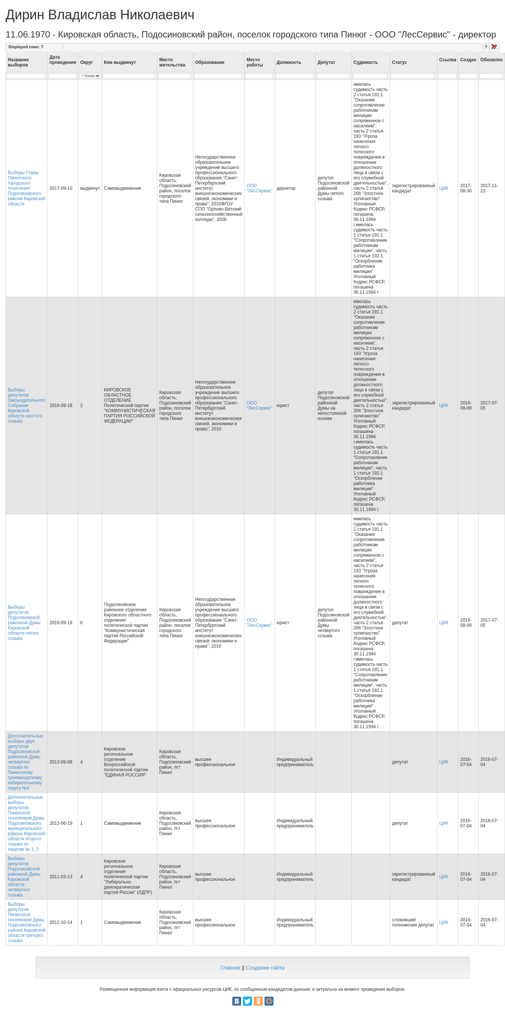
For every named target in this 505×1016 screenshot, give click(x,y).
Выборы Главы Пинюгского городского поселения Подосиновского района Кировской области (26, 188)
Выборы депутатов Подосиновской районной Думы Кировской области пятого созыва (24, 623)
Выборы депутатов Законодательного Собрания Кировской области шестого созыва (26, 405)
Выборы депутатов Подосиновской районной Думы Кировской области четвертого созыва (24, 877)
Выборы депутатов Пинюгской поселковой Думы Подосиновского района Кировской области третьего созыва (26, 922)
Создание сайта (265, 968)
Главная (230, 968)
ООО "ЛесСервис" (259, 188)
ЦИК (444, 188)
